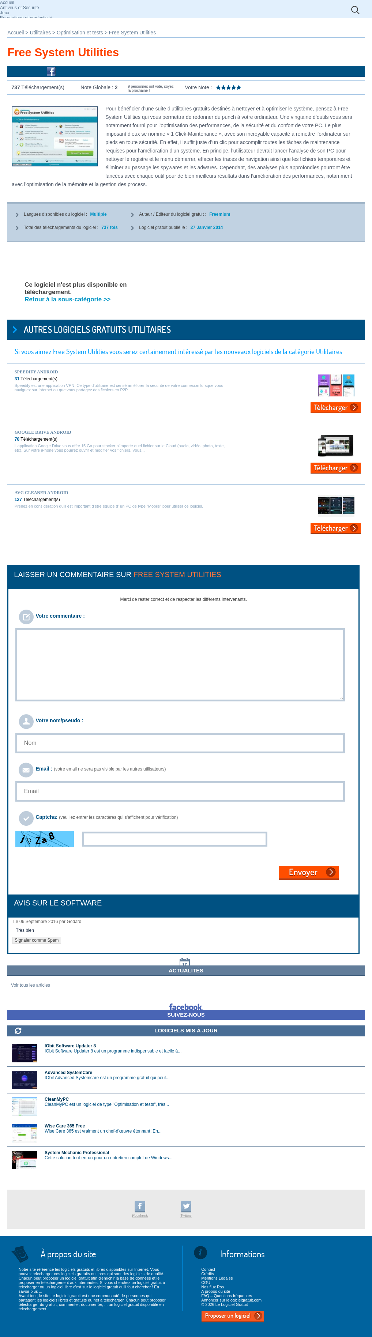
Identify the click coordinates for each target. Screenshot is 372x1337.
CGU (205, 1282)
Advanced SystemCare (68, 1072)
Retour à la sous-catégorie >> (67, 299)
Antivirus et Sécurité (19, 7)
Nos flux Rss (212, 1287)
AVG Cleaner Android (41, 492)
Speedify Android (36, 371)
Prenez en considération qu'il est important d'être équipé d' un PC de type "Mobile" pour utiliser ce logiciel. (109, 506)
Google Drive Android (43, 432)
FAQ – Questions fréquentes (226, 1295)
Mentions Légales (217, 1278)
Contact (208, 1269)
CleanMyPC (57, 1099)
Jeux (4, 12)
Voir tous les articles (30, 985)
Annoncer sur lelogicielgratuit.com (231, 1300)
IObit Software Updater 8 (70, 1045)
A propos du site (215, 1291)
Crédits (207, 1274)
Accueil (7, 2)
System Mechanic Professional (77, 1152)
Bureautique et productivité (26, 17)
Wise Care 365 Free (65, 1126)
